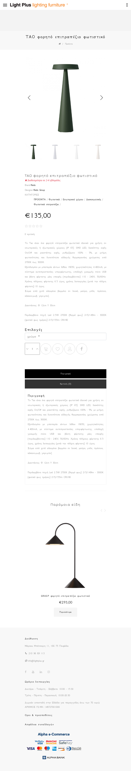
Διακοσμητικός (93, 199)
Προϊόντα (69, 44)
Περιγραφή (65, 374)
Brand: (28, 185)
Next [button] (101, 97)
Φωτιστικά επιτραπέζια (46, 204)
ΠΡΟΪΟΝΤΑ (40, 199)
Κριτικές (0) (65, 384)
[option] (65, 97)
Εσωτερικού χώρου (73, 199)
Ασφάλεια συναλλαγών (39, 724)
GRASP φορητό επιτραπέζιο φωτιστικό (65, 596)
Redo (33, 185)
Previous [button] (29, 97)
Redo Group (39, 190)
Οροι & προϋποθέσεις (39, 715)
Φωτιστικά (54, 199)
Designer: (29, 190)
